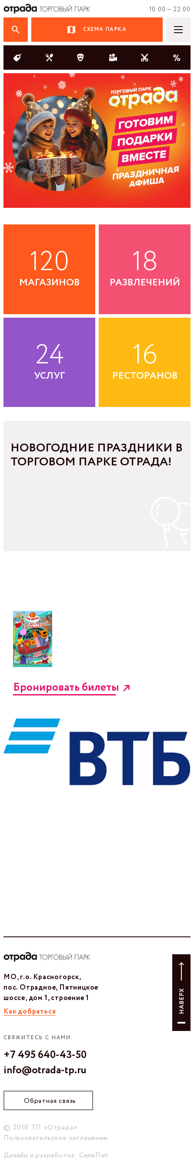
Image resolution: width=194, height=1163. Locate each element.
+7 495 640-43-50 (45, 1055)
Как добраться (29, 1012)
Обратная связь (50, 1101)
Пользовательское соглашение (55, 1138)
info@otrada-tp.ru (45, 1070)
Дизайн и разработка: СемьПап (55, 1155)
